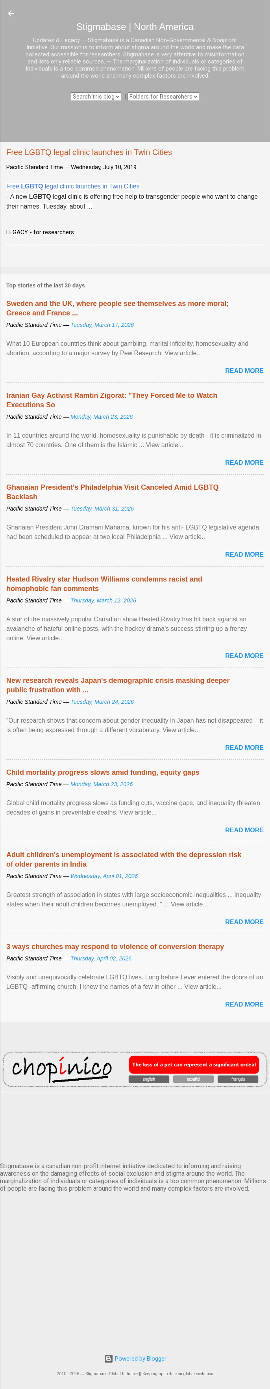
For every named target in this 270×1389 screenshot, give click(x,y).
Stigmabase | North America (135, 26)
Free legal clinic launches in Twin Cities (73, 186)
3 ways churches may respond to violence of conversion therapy (115, 947)
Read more (244, 370)
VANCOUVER (135, 1126)
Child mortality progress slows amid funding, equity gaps (103, 772)
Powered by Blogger (135, 1358)
